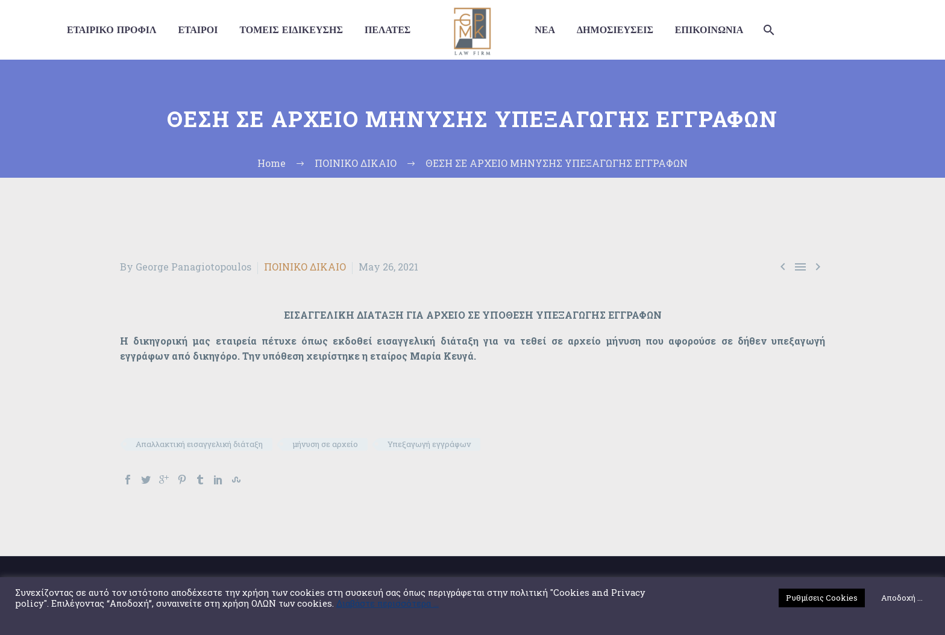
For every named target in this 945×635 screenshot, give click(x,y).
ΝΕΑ (545, 30)
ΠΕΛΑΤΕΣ (387, 30)
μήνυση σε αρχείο (325, 444)
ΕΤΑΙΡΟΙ (198, 30)
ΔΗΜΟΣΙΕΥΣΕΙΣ (615, 30)
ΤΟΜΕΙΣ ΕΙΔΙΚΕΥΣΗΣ (290, 30)
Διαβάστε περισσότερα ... (387, 603)
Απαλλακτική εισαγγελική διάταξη (199, 444)
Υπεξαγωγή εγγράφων (429, 444)
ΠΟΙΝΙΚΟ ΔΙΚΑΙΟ (305, 266)
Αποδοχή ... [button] (902, 597)
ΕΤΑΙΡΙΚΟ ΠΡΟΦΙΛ (111, 30)
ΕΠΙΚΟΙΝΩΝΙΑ (709, 30)
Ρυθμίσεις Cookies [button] (822, 597)
